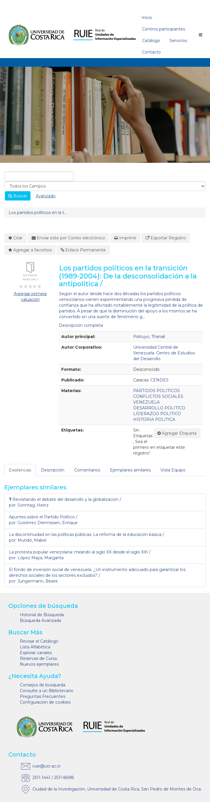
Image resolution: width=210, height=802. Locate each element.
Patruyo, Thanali (149, 336)
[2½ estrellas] (29, 286)
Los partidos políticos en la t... (38, 212)
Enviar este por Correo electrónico (68, 238)
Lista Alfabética (35, 647)
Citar (15, 238)
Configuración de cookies (45, 702)
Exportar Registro (166, 238)
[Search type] (105, 186)
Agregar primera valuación (30, 296)
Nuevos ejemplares (39, 664)
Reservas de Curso (38, 658)
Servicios (178, 40)
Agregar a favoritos (29, 250)
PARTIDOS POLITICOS (156, 390)
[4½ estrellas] (38, 286)
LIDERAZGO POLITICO (157, 413)
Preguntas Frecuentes (42, 696)
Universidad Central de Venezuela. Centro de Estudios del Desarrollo (164, 353)
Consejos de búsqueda (42, 685)
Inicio (147, 17)
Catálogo (151, 40)
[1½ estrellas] (24, 286)
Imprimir (125, 238)
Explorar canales (36, 652)
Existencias (20, 470)
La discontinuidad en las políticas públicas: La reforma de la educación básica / (86, 534)
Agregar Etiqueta (177, 433)
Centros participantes (163, 29)
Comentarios (87, 470)
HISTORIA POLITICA (154, 419)
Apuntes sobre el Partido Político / (43, 517)
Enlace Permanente (83, 250)
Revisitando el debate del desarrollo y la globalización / (65, 499)
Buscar (17, 196)
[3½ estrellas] (34, 286)
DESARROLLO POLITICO (159, 407)
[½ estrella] (20, 286)
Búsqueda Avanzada (40, 620)
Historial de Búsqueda (42, 614)
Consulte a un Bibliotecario (46, 690)
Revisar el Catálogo (39, 641)
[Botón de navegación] (200, 35)
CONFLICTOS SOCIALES (158, 396)
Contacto (151, 52)
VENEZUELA (146, 402)
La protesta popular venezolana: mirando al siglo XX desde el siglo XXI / (79, 552)
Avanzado (46, 195)
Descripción (52, 470)
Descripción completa (81, 325)
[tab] (20, 470)
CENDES (159, 380)
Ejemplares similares (130, 470)
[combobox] (39, 176)
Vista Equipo (173, 470)
